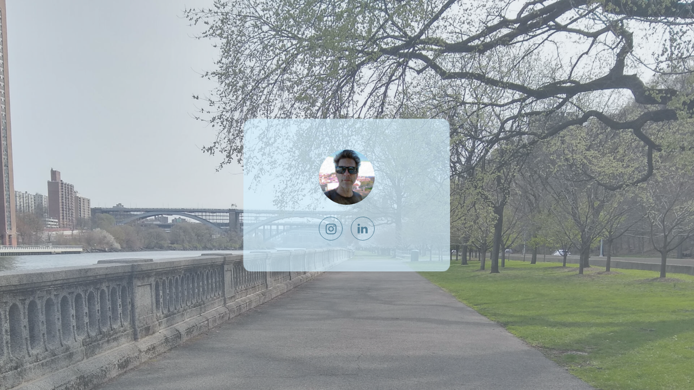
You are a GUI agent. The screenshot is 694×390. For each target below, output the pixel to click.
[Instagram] (331, 228)
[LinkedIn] (363, 228)
